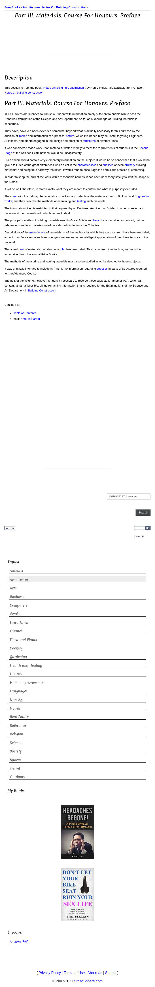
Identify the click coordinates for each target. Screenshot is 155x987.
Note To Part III (30, 319)
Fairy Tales (19, 622)
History (16, 674)
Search (111, 973)
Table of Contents (24, 313)
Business (17, 597)
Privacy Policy (49, 973)
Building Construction (42, 290)
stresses (102, 268)
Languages (19, 691)
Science (16, 742)
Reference (18, 725)
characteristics (87, 165)
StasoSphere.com (88, 981)
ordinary (130, 165)
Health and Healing (26, 665)
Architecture (20, 579)
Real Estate (19, 717)
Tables (23, 136)
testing (81, 201)
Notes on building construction (23, 92)
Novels (15, 708)
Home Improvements (27, 682)
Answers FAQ (19, 941)
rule (61, 249)
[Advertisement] (77, 44)
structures (89, 140)
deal (14, 196)
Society (16, 751)
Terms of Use (74, 973)
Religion (16, 734)
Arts (13, 588)
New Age (17, 700)
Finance (16, 631)
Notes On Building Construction (63, 87)
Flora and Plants (23, 639)
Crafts (15, 614)
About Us (94, 973)
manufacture (37, 232)
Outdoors (17, 777)
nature (70, 136)
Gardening (18, 656)
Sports (15, 760)
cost (21, 249)
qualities (108, 165)
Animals (16, 571)
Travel (15, 768)
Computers (19, 605)
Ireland (97, 220)
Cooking (16, 648)
